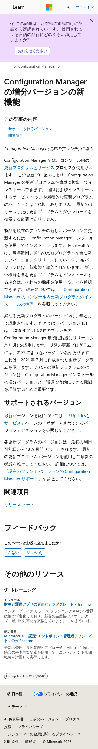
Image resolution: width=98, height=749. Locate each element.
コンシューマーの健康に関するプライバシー (40, 733)
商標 (28, 741)
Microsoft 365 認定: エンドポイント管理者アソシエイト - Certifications (48, 638)
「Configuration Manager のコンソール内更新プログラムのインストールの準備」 (48, 296)
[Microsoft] (49, 7)
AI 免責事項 (13, 718)
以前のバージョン (44, 718)
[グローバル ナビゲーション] (5, 7)
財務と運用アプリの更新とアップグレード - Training (47, 604)
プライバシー (29, 726)
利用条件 (11, 741)
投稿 (7, 726)
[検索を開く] (68, 7)
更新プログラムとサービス (29, 167)
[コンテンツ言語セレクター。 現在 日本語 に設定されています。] (15, 694)
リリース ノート (19, 504)
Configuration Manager (37, 66)
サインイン (85, 6)
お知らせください (32, 50)
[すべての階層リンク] (8, 66)
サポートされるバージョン (30, 128)
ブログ (70, 718)
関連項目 (15, 135)
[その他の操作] (89, 66)
